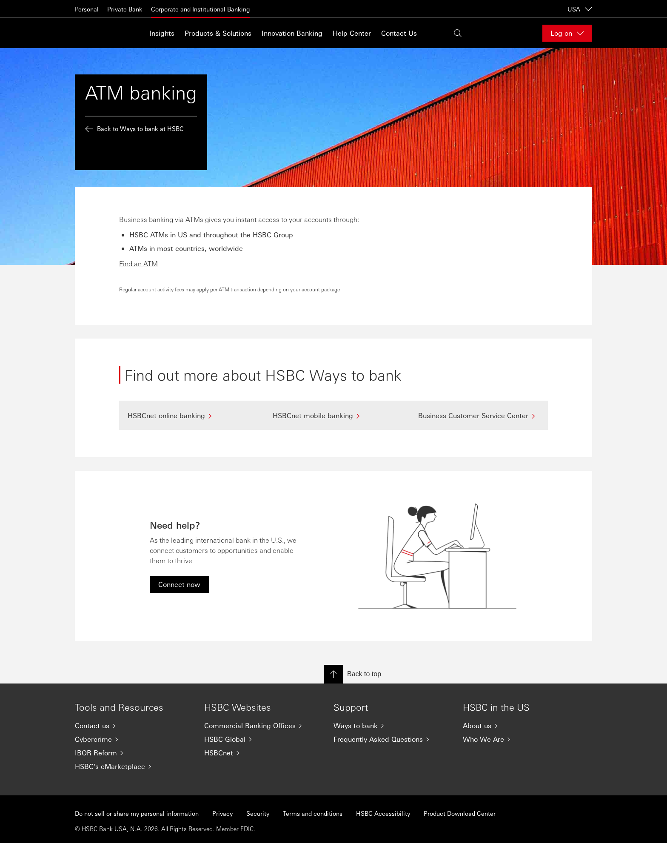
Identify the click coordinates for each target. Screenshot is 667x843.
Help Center (352, 32)
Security (257, 813)
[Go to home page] (96, 33)
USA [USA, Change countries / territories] (579, 9)
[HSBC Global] (262, 739)
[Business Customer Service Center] (478, 415)
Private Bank (125, 9)
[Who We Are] (521, 739)
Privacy (222, 813)
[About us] (521, 726)
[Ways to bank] (391, 726)
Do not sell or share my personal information (137, 813)
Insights (161, 32)
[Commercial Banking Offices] (262, 726)
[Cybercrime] (133, 739)
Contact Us (399, 32)
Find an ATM (138, 263)
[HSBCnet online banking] (188, 415)
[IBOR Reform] (133, 753)
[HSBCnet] (262, 753)
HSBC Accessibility (383, 813)
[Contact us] (133, 726)
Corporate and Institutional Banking (200, 9)
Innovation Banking (292, 32)
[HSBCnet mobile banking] (333, 415)
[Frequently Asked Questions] (391, 739)
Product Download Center (460, 813)
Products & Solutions (218, 32)
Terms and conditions (312, 813)
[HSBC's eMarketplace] (133, 766)
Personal (87, 9)
